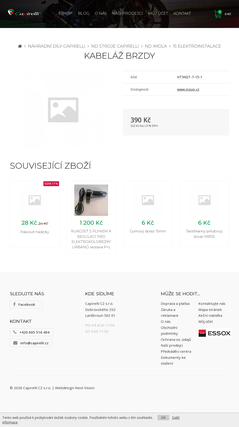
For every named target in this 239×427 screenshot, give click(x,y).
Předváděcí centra (176, 352)
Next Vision (85, 388)
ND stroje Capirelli (115, 46)
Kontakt (182, 13)
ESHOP (65, 13)
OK (163, 417)
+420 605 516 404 (31, 333)
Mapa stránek (210, 310)
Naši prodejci (127, 13)
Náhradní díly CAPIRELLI (56, 46)
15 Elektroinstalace (197, 46)
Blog (83, 13)
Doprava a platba (175, 304)
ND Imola (156, 46)
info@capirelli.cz (31, 343)
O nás (101, 13)
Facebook (24, 305)
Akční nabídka (210, 316)
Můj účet (158, 13)
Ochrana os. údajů (176, 340)
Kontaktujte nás (211, 304)
